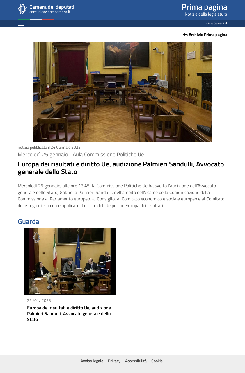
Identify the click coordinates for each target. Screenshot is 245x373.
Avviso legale (92, 361)
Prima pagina (204, 6)
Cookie (157, 361)
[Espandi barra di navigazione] (21, 24)
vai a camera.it (216, 22)
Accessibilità (136, 361)
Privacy (114, 361)
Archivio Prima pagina (208, 34)
